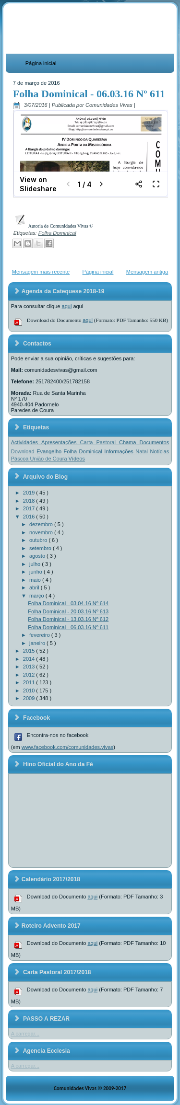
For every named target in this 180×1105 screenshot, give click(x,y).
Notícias (159, 451)
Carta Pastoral (99, 442)
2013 (29, 666)
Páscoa (20, 458)
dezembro (41, 524)
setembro (41, 548)
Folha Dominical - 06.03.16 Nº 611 (89, 94)
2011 (29, 682)
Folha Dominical (57, 233)
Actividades (26, 442)
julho (35, 564)
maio (35, 580)
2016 (29, 516)
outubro (38, 540)
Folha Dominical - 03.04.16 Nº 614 (68, 603)
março (37, 596)
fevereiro (40, 635)
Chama (129, 442)
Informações (119, 451)
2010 (29, 690)
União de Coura (49, 458)
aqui (67, 306)
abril (35, 587)
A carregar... (25, 1033)
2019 (29, 492)
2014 (29, 659)
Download (23, 451)
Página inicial (41, 63)
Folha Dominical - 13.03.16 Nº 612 (68, 619)
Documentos (154, 442)
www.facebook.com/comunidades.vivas (67, 747)
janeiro (38, 643)
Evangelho (49, 451)
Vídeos (77, 458)
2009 (29, 698)
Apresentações (60, 442)
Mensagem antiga (147, 272)
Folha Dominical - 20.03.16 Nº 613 (68, 611)
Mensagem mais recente (41, 272)
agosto (38, 556)
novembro (41, 532)
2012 (29, 675)
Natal (142, 451)
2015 (29, 651)
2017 (29, 508)
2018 (29, 501)
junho (36, 572)
